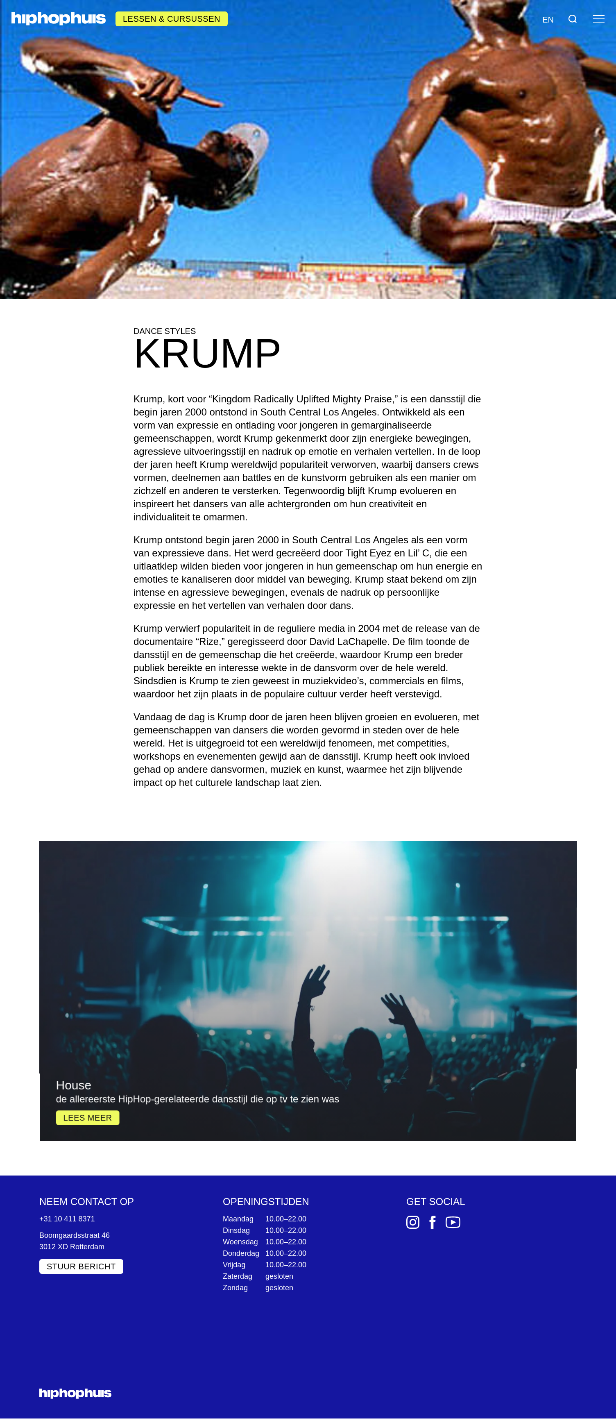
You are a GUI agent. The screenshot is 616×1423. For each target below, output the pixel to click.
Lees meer (105, 1026)
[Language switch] (547, 19)
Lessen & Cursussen (171, 18)
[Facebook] (432, 1221)
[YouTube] (453, 1221)
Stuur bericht (81, 1266)
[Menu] (599, 19)
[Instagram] (412, 1221)
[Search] (572, 19)
